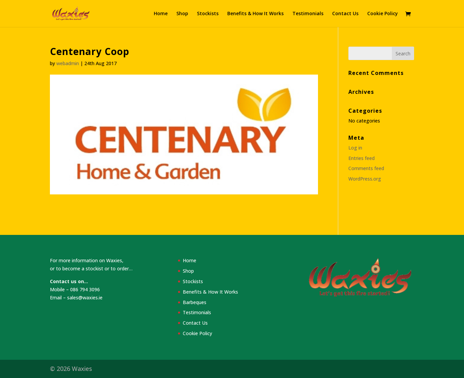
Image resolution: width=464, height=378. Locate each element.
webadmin (67, 63)
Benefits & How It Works (255, 14)
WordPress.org (364, 179)
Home (161, 14)
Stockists (208, 14)
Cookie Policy (382, 14)
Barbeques (194, 302)
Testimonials (307, 14)
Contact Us (345, 14)
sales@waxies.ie (85, 297)
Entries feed (361, 158)
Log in (355, 147)
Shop (182, 14)
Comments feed (366, 168)
